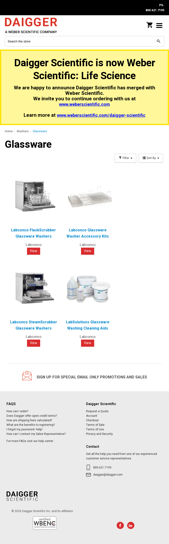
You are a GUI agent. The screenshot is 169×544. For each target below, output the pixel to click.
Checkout (92, 420)
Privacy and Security (99, 434)
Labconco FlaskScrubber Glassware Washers (33, 233)
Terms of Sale (95, 425)
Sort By (150, 158)
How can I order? (17, 411)
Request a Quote (97, 411)
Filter (125, 158)
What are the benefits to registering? (30, 425)
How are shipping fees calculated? (29, 420)
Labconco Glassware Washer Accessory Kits (87, 233)
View (33, 251)
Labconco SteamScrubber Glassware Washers (33, 325)
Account (91, 416)
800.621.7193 (102, 467)
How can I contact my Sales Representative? (35, 434)
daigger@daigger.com (108, 475)
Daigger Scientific (36, 25)
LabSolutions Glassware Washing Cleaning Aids (87, 325)
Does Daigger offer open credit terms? (31, 416)
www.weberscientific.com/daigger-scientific (101, 115)
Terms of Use (95, 429)
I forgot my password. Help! (24, 429)
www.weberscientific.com (84, 104)
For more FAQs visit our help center (29, 441)
